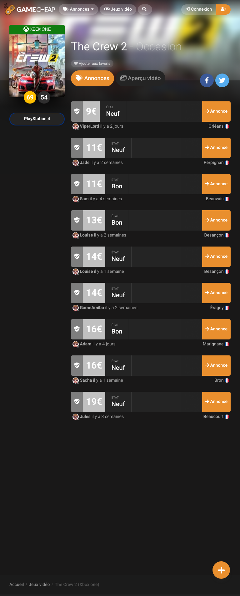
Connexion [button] (199, 9)
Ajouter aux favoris (92, 63)
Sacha (82, 380)
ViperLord (86, 126)
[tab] (92, 78)
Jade (81, 162)
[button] (145, 9)
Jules (82, 416)
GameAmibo (88, 307)
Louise (83, 235)
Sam (81, 198)
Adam (82, 344)
